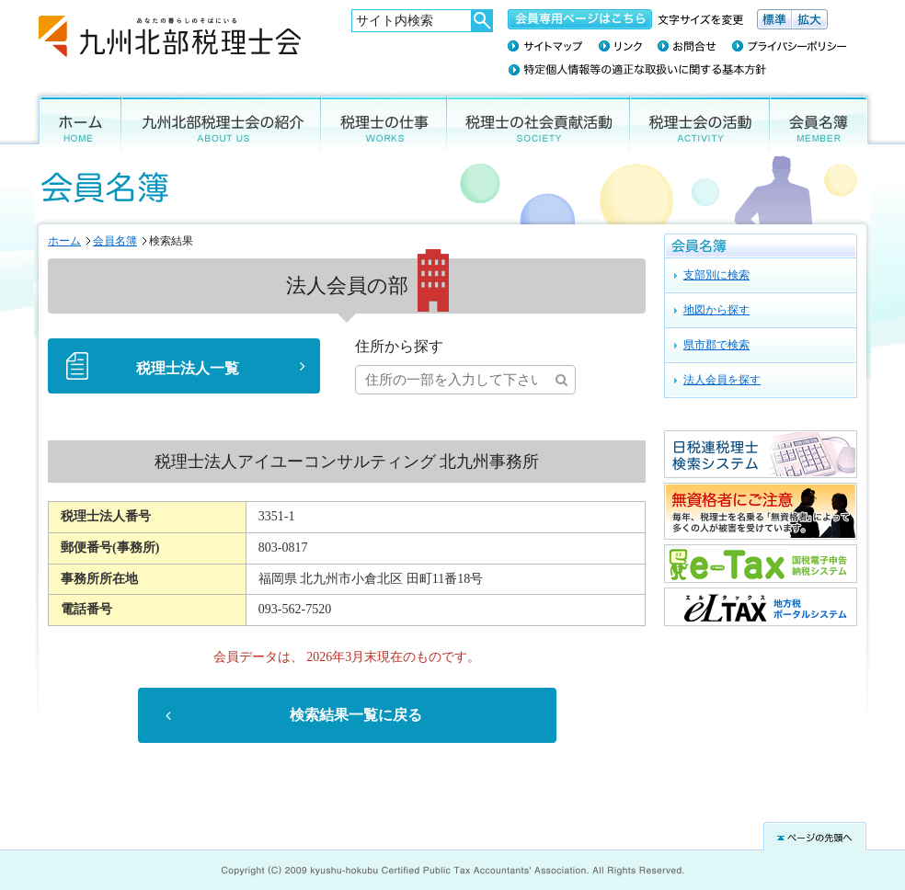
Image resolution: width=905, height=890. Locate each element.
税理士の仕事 (384, 121)
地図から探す (716, 309)
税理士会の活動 (700, 121)
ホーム (75, 121)
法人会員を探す (722, 379)
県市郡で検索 (716, 344)
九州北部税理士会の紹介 (221, 121)
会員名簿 (823, 121)
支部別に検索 (716, 274)
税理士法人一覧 (187, 368)
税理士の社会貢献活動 (538, 121)
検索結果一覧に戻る (356, 715)
